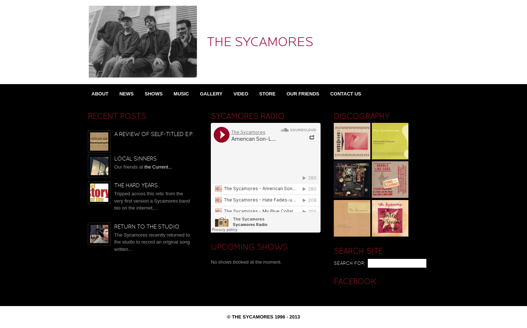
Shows (153, 94)
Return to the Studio (146, 227)
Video (240, 94)
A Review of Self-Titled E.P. (153, 134)
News (126, 94)
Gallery (211, 94)
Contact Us (345, 94)
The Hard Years (136, 185)
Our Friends (303, 94)
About (99, 94)
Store (267, 94)
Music (181, 94)
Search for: (349, 263)
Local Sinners (135, 159)
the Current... (158, 167)
